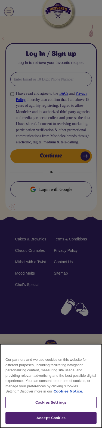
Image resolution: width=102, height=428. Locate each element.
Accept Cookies (51, 418)
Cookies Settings (51, 402)
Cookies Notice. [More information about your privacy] (68, 391)
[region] (51, 386)
